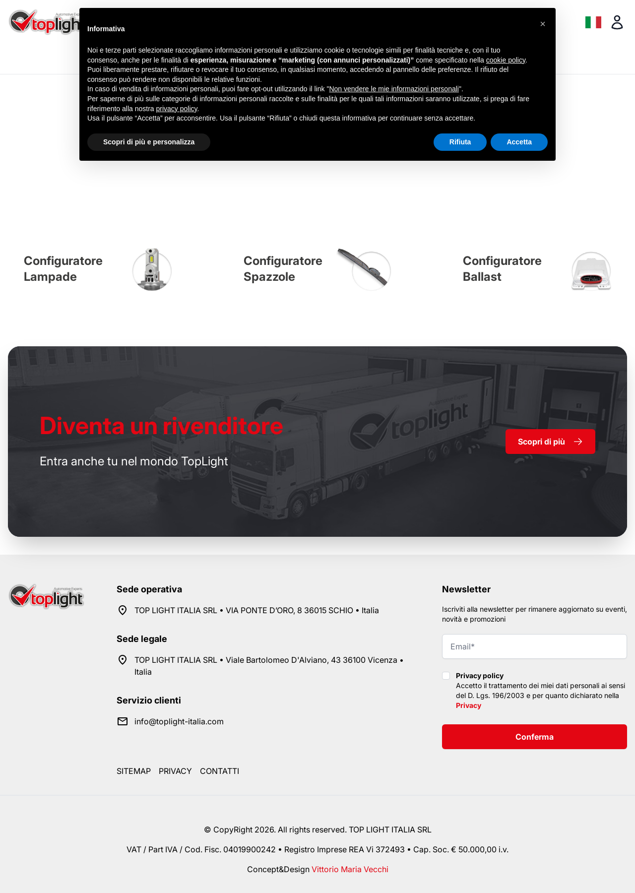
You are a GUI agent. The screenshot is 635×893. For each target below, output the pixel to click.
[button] (543, 24)
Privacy (468, 705)
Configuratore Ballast (502, 269)
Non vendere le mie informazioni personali (393, 89)
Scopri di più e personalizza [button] (148, 142)
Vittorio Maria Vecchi (350, 869)
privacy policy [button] (176, 109)
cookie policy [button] (505, 60)
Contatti (219, 771)
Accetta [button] (519, 142)
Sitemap (134, 771)
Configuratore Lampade (63, 269)
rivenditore (161, 425)
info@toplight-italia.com (179, 721)
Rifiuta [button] (460, 142)
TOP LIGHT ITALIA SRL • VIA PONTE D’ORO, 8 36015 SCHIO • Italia (256, 610)
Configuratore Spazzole (283, 269)
